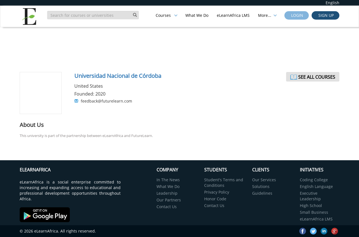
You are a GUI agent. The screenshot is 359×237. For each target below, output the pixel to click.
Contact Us (167, 206)
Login (296, 15)
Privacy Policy (216, 192)
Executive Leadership (310, 195)
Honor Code (215, 198)
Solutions (261, 186)
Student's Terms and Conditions (223, 182)
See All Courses (316, 77)
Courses (167, 15)
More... (267, 15)
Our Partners (169, 200)
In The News (168, 179)
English (332, 2)
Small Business (314, 212)
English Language (316, 186)
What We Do (196, 15)
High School (311, 205)
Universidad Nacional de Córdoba (117, 76)
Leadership (167, 193)
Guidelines (262, 193)
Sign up (325, 15)
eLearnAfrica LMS (233, 15)
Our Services (264, 179)
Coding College (314, 179)
